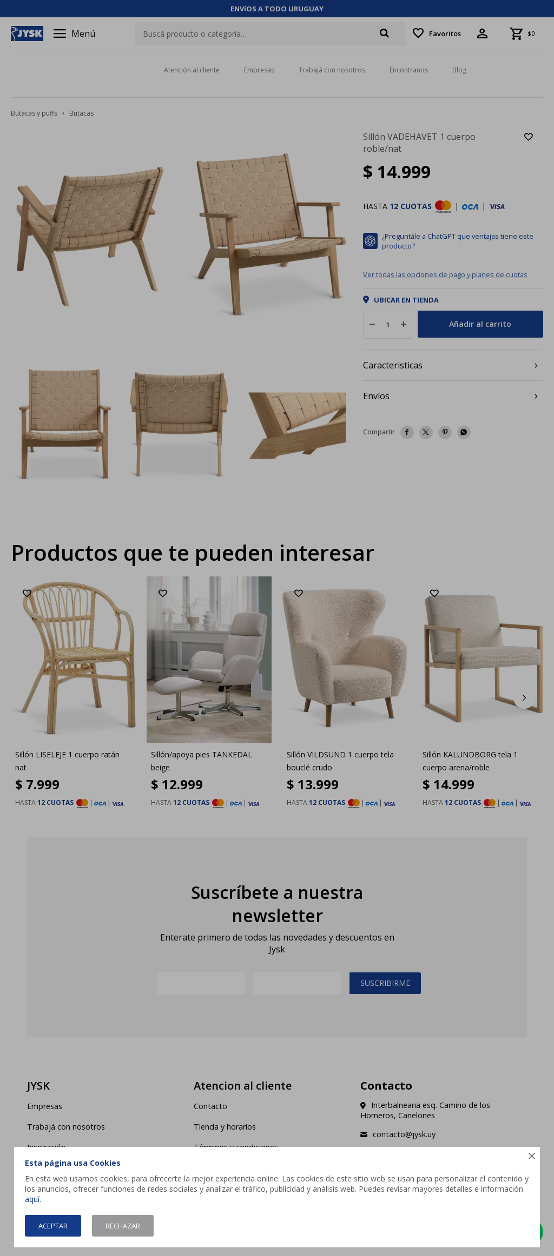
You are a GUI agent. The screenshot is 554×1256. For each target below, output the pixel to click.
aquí (32, 1199)
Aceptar (53, 1226)
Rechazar (122, 1226)
